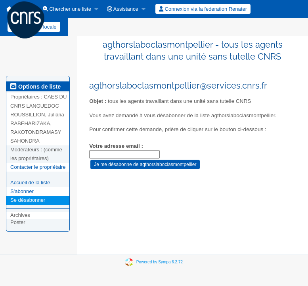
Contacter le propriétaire (37, 167)
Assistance (122, 9)
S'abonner (22, 191)
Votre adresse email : (116, 146)
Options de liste (35, 86)
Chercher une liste (67, 9)
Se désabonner (27, 200)
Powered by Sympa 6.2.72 (159, 262)
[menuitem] (68, 9)
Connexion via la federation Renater (203, 9)
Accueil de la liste (30, 183)
